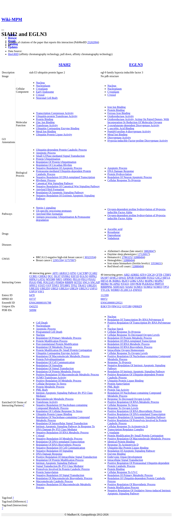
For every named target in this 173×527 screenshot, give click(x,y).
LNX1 (140, 280)
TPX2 (74, 285)
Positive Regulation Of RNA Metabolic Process (133, 402)
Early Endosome (45, 91)
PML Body (42, 389)
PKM (138, 283)
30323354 (89, 257)
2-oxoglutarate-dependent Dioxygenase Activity (133, 125)
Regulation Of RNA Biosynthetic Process (58, 444)
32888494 (138, 257)
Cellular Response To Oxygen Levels (127, 353)
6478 (32, 295)
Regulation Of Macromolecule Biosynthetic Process (64, 478)
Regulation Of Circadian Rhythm (54, 165)
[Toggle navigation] (2, 30)
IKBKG (116, 280)
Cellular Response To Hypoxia (124, 180)
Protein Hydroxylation (119, 174)
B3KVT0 (106, 306)
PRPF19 (159, 283)
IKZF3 (125, 280)
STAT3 (41, 285)
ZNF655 (137, 290)
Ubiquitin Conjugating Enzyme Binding (57, 128)
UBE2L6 (64, 288)
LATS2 (41, 279)
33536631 (156, 263)
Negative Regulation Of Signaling (54, 450)
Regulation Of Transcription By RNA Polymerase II (135, 319)
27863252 (127, 257)
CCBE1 (33, 276)
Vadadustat (113, 238)
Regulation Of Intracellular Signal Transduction (62, 423)
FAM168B (140, 277)
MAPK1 (149, 280)
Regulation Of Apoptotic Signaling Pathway (60, 192)
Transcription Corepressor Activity (55, 113)
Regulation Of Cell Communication (55, 362)
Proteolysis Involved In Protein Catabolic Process (63, 469)
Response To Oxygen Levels (122, 408)
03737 (32, 298)
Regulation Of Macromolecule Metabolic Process (63, 356)
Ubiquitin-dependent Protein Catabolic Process (61, 149)
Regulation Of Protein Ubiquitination (56, 162)
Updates (13, 47)
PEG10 (76, 279)
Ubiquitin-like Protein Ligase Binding (128, 447)
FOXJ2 (150, 277)
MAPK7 (159, 280)
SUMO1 (138, 286)
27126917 (143, 254)
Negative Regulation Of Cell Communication (60, 447)
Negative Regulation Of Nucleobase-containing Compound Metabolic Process (61, 407)
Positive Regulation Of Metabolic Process (58, 380)
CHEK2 (42, 276)
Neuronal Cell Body (47, 97)
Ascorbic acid (114, 229)
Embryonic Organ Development (124, 456)
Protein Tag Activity (118, 389)
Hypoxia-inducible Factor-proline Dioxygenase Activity (137, 140)
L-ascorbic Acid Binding (120, 128)
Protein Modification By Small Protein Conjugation (64, 350)
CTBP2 (167, 274)
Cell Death (42, 322)
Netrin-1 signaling (46, 207)
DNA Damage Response (120, 171)
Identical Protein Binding (121, 441)
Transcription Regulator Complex (125, 429)
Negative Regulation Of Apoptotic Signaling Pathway (136, 417)
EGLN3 (136, 64)
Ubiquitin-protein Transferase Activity (56, 116)
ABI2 (127, 274)
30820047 (149, 251)
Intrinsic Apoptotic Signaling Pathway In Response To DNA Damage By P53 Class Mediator (65, 428)
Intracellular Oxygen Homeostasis (125, 350)
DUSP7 (105, 277)
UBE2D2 (34, 288)
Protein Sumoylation (47, 472)
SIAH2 (65, 64)
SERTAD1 (119, 286)
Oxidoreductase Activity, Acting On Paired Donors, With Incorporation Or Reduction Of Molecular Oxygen (138, 121)
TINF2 (55, 285)
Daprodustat (114, 235)
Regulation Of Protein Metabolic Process (58, 371)
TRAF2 (82, 285)
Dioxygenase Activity (119, 137)
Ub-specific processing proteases (54, 210)
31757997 (69, 260)
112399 (105, 295)
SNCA (86, 282)
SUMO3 (157, 286)
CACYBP (82, 273)
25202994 (92, 42)
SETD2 (78, 282)
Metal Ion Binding (46, 131)
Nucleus (40, 82)
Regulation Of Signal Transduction (55, 368)
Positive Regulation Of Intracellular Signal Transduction (66, 456)
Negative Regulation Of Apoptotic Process (59, 168)
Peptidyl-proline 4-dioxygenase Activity (129, 131)
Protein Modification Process (52, 341)
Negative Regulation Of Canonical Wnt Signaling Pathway (68, 186)
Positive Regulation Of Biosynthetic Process (131, 484)
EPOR (130, 277)
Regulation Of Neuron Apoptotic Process (129, 177)
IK (110, 280)
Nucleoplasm (43, 85)
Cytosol (40, 94)
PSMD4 (59, 282)
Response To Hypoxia (119, 362)
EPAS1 (122, 277)
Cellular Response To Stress (51, 383)
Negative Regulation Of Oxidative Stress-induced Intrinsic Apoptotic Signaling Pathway (139, 492)
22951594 (58, 260)
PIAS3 (32, 282)
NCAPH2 (114, 283)
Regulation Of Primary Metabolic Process (58, 337)
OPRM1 (67, 279)
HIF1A (166, 277)
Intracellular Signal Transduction (125, 460)
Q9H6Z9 (137, 306)
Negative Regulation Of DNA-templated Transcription (65, 177)
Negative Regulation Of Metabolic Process (59, 438)
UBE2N (73, 288)
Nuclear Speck (115, 328)
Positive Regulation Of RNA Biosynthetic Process (134, 411)
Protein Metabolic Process (50, 386)
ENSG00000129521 (112, 302)
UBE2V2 (84, 288)
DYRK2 (65, 276)
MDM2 (105, 283)
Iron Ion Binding (116, 107)
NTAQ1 (125, 283)
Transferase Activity (47, 125)
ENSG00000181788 (40, 302)
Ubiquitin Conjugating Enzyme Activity (57, 353)
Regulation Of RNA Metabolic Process (128, 344)
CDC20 (150, 274)
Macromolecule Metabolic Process (54, 398)
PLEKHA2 (148, 283)
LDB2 (133, 280)
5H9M (32, 310)
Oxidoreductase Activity (120, 116)
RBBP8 (69, 282)
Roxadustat (113, 232)
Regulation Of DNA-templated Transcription (60, 441)
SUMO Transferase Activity (51, 377)
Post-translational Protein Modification (57, 344)
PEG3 (84, 279)
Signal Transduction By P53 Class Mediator (59, 466)
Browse (12, 37)
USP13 (93, 288)
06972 (104, 298)
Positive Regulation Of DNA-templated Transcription (136, 414)
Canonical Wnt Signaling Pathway (54, 183)
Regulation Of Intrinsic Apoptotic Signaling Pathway (136, 371)
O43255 (33, 306)
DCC (50, 276)
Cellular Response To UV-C (122, 472)
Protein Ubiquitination (48, 158)
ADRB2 (134, 274)
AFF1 (55, 273)
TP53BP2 (65, 285)
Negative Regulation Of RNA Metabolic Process (62, 432)
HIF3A (104, 280)
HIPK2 (93, 276)
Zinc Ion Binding (45, 122)
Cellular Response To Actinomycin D (127, 426)
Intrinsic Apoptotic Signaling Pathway (56, 463)
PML (40, 282)
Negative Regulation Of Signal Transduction (60, 475)
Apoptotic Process (46, 152)
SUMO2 (148, 286)
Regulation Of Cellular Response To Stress (59, 411)
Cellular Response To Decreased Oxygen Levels (133, 334)
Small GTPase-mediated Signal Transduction (60, 155)
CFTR (158, 274)
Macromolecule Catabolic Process (54, 481)
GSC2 (158, 277)
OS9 (132, 283)
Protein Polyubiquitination (50, 359)
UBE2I (54, 288)
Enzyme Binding (116, 453)
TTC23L (105, 290)
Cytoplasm (42, 88)
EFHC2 (114, 277)
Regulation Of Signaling (49, 365)
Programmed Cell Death (49, 331)
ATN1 (73, 273)
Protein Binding (44, 119)
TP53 (166, 286)
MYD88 (50, 279)
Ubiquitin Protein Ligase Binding (54, 414)
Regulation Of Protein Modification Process (60, 460)
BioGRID (13, 54)
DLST (57, 276)
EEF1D (75, 276)
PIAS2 (92, 279)
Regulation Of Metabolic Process (54, 347)
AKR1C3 (64, 273)
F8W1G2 (116, 306)
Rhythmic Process (46, 180)
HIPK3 (33, 279)
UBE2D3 (45, 288)
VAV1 (41, 291)
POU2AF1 (49, 282)
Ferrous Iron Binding (118, 113)
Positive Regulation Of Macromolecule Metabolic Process (67, 374)
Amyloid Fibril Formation (50, 189)
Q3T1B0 (127, 306)
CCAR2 (93, 273)
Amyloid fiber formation (49, 213)
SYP (48, 285)
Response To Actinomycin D (123, 444)
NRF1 (59, 279)
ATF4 (143, 274)
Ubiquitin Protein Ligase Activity (54, 134)
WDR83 (115, 290)
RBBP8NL (107, 286)
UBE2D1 (92, 285)
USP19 (33, 291)
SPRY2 (33, 285)
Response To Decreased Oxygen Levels (128, 398)
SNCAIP (95, 282)
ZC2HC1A (126, 290)
